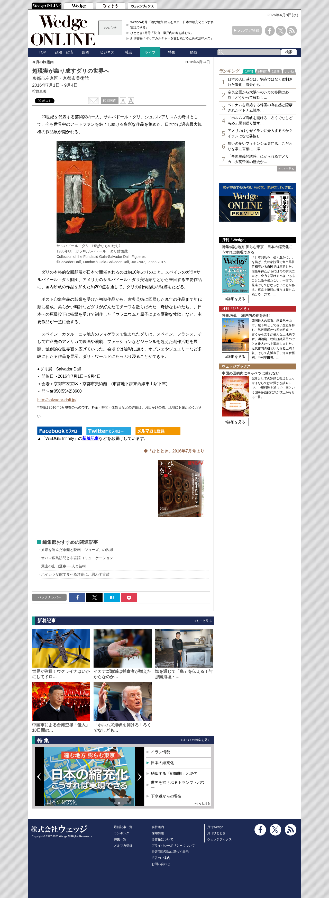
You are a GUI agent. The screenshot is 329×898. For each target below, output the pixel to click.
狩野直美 (39, 91)
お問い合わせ (161, 864)
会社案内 (158, 827)
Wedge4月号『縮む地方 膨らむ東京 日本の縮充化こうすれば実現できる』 (173, 24)
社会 (128, 52)
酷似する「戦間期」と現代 (174, 773)
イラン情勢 (160, 752)
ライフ (150, 52)
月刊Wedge (215, 827)
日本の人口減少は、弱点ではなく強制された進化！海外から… (260, 82)
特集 (171, 52)
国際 (85, 52)
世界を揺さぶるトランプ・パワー (178, 785)
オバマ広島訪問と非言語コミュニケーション (77, 558)
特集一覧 (120, 839)
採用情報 (158, 833)
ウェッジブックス (219, 839)
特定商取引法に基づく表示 (170, 852)
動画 (193, 52)
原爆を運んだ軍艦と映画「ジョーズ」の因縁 (77, 550)
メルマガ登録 (248, 30)
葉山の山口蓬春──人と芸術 (63, 566)
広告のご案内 (161, 858)
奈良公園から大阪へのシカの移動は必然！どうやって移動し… (258, 94)
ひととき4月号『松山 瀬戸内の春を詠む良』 (162, 33)
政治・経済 (64, 52)
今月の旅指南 (43, 62)
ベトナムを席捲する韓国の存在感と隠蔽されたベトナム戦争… (260, 107)
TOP (42, 52)
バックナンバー (49, 597)
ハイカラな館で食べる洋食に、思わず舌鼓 (75, 574)
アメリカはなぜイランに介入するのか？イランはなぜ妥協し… (260, 133)
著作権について (162, 839)
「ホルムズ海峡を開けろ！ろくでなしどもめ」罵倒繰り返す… (260, 120)
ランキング (121, 833)
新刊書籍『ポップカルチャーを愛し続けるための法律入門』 (172, 38)
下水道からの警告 (166, 796)
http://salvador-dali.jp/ (56, 400)
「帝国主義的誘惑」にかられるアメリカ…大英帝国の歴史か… (258, 159)
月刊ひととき (216, 833)
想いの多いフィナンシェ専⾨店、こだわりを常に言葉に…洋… (260, 146)
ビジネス (107, 52)
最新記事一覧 (123, 827)
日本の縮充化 (61, 802)
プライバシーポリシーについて (173, 845)
